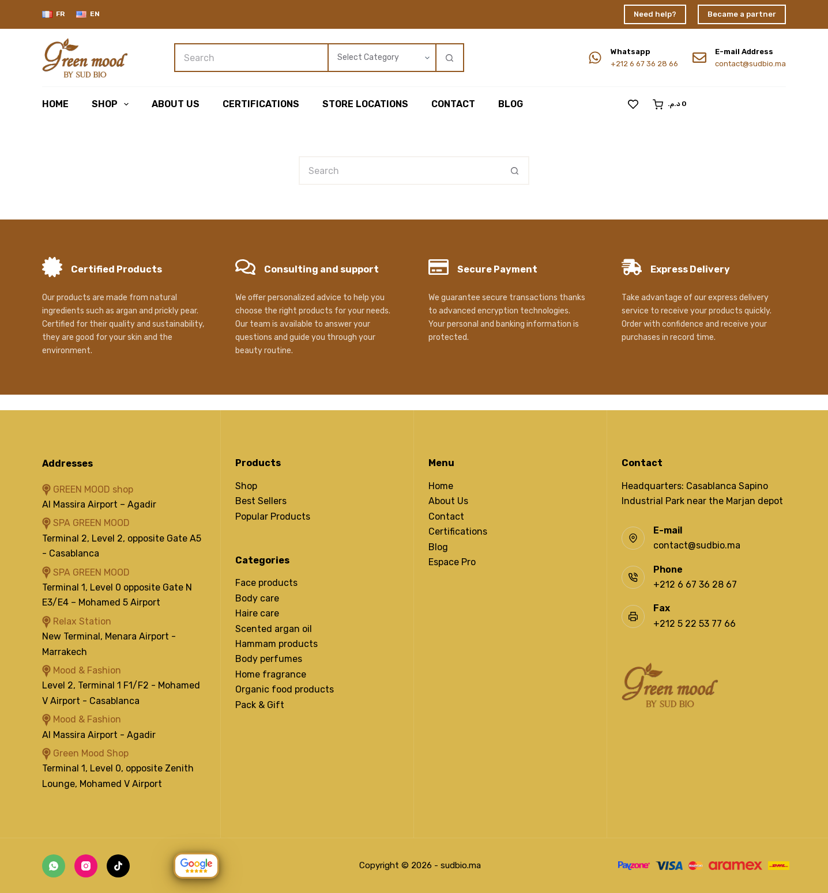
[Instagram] (85, 865)
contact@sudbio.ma (750, 63)
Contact (453, 104)
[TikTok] (118, 865)
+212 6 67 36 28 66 (644, 63)
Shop (112, 104)
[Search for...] (251, 57)
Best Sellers (261, 500)
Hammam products (276, 643)
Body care (257, 598)
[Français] (53, 14)
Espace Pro (452, 562)
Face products (266, 582)
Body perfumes (268, 658)
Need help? (655, 14)
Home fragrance (270, 674)
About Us (448, 500)
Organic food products (284, 689)
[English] (88, 14)
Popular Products (272, 516)
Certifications (261, 104)
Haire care (257, 613)
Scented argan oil (273, 628)
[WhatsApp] (53, 865)
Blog (510, 104)
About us (176, 104)
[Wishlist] (633, 104)
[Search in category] (381, 57)
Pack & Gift (259, 704)
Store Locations (365, 104)
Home (55, 104)
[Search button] (449, 57)
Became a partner (741, 14)
